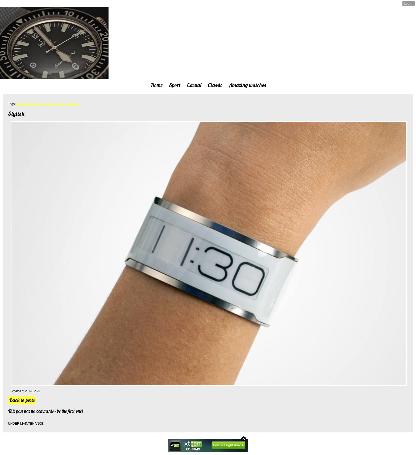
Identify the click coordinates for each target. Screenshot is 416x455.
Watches (72, 104)
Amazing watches (28, 104)
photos (60, 104)
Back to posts (22, 400)
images (48, 104)
